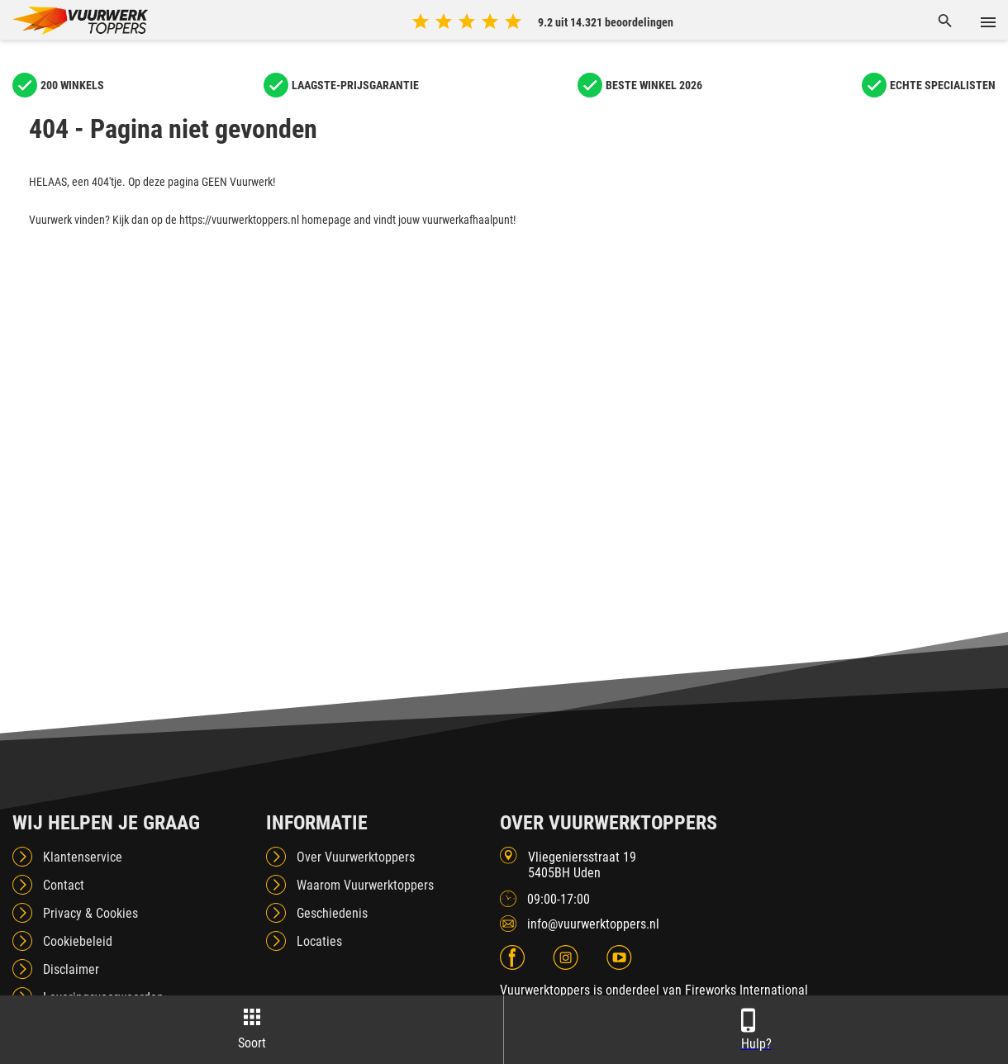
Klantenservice (82, 857)
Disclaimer (71, 969)
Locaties (319, 941)
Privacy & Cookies (90, 913)
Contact (63, 885)
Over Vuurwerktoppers (356, 857)
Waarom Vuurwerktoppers (365, 885)
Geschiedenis (332, 913)
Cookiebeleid (77, 941)
